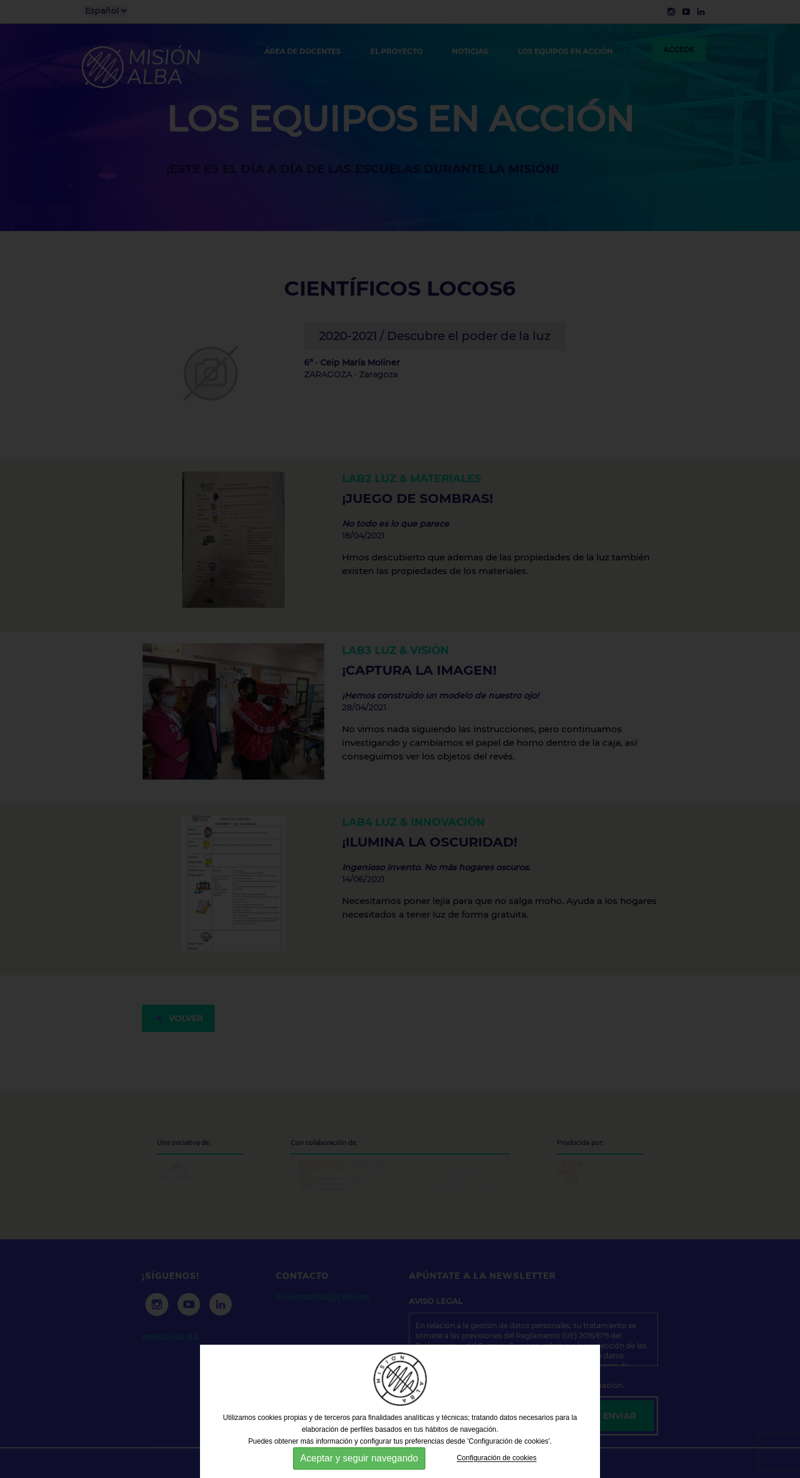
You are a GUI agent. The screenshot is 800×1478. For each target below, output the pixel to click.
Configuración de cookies (497, 1458)
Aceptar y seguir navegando (359, 1458)
